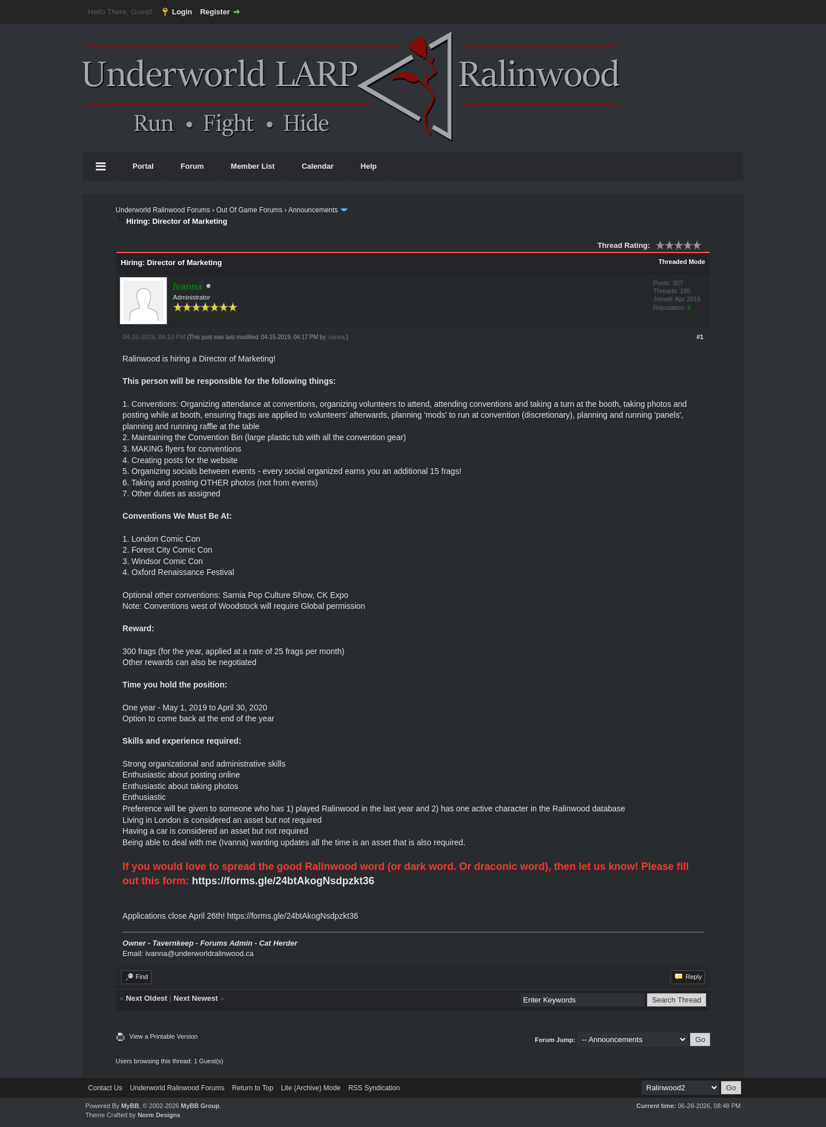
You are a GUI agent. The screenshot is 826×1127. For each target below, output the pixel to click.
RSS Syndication (374, 1088)
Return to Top (253, 1088)
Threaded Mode (682, 261)
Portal (143, 166)
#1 (699, 336)
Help (369, 166)
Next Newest (196, 998)
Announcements (313, 210)
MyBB (130, 1105)
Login (182, 11)
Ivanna (336, 337)
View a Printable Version (164, 1036)
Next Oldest (146, 998)
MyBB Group (200, 1105)
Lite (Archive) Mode (311, 1088)
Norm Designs (159, 1115)
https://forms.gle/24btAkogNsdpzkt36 (283, 881)
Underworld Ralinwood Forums (163, 210)
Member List (253, 166)
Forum (192, 166)
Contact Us (105, 1088)
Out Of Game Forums (249, 210)
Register (215, 11)
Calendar (318, 166)
